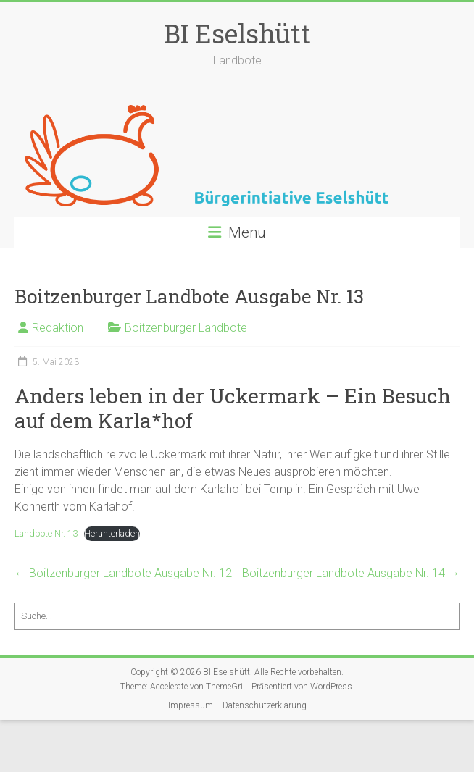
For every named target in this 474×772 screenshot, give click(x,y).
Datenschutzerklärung (265, 705)
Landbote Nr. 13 (46, 533)
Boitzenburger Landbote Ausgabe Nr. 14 (351, 573)
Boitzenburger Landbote (186, 328)
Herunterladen (112, 533)
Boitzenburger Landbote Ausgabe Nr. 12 (123, 573)
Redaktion (57, 328)
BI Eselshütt (237, 33)
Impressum (190, 705)
